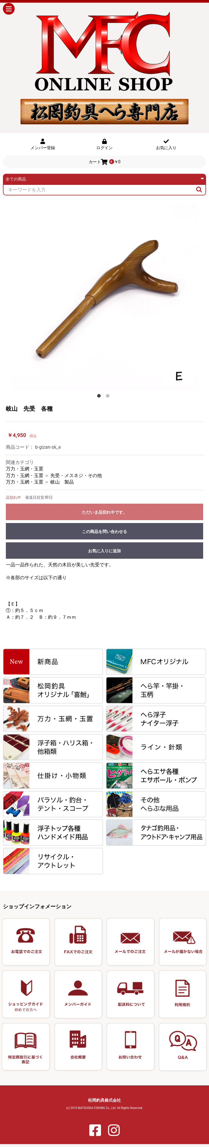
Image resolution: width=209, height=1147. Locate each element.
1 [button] (100, 397)
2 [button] (109, 397)
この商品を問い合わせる (104, 531)
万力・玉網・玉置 (24, 469)
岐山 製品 (62, 482)
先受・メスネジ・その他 (76, 475)
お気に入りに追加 (104, 550)
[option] (104, 297)
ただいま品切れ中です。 (104, 512)
